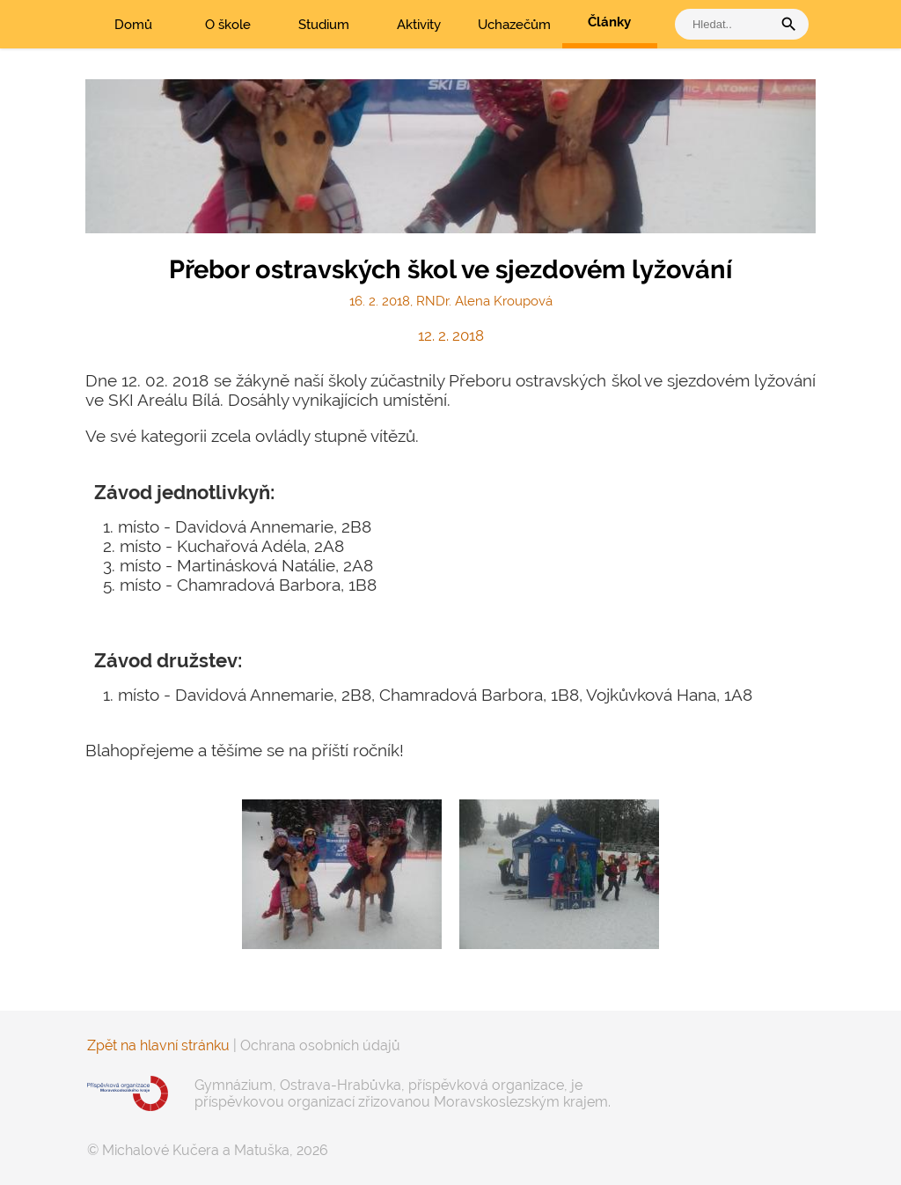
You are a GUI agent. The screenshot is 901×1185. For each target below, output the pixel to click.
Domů (133, 25)
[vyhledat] (727, 24)
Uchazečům (514, 25)
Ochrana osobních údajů (320, 1045)
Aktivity (419, 25)
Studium (323, 25)
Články (609, 22)
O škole (228, 25)
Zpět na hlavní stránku (158, 1045)
